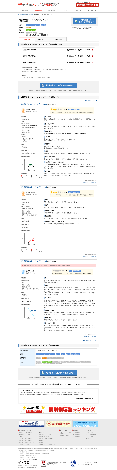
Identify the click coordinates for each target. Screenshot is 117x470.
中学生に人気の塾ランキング (46, 438)
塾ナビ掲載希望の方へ (91, 434)
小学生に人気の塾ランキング (26, 438)
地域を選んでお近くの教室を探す (86, 21)
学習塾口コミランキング (45, 434)
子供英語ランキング (24, 444)
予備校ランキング (23, 436)
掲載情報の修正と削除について (85, 398)
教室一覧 (59, 39)
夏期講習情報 (76, 434)
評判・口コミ (44, 39)
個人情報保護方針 (27, 465)
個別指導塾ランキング (24, 434)
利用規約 (88, 438)
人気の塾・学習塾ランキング (26, 432)
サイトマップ (89, 436)
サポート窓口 (89, 432)
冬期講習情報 (76, 436)
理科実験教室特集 (64, 436)
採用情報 (35, 465)
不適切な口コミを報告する (89, 182)
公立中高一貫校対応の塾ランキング (28, 442)
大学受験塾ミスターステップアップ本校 (34, 104)
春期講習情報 (76, 432)
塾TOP (28, 39)
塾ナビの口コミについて (91, 100)
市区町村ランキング (44, 442)
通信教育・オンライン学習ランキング (48, 444)
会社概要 (20, 465)
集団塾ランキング (43, 432)
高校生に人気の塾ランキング (26, 440)
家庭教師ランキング (44, 440)
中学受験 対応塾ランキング (45, 436)
